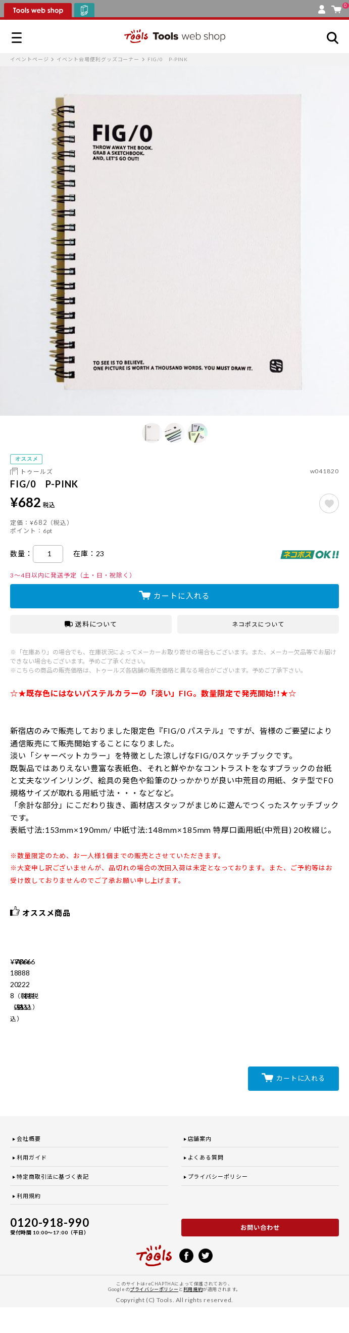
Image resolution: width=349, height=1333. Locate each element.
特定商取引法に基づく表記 (53, 1202)
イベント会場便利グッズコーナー (98, 59)
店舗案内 (200, 1164)
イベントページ (29, 59)
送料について (91, 624)
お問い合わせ (260, 1253)
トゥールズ (36, 471)
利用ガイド (32, 1183)
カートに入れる (182, 595)
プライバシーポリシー (218, 1202)
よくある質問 (206, 1183)
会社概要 (29, 1164)
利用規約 (29, 1221)
